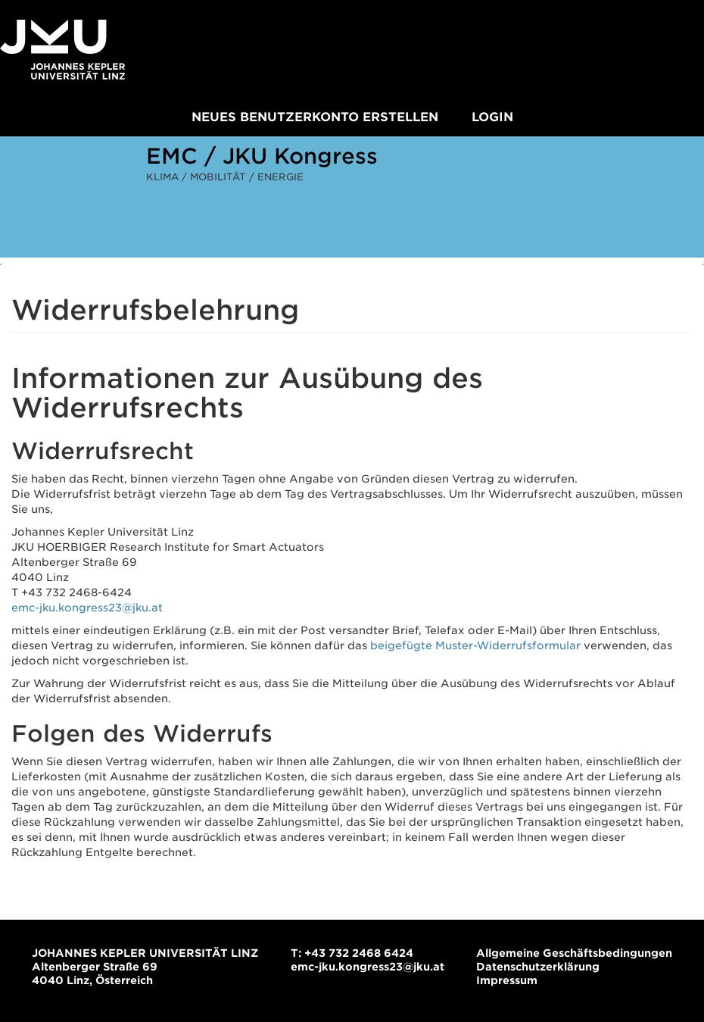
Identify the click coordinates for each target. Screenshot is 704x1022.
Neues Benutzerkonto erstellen (315, 117)
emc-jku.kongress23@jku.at (87, 608)
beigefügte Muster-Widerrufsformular (475, 645)
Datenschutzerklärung (538, 967)
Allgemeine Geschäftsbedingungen (574, 953)
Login (492, 117)
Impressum (506, 980)
